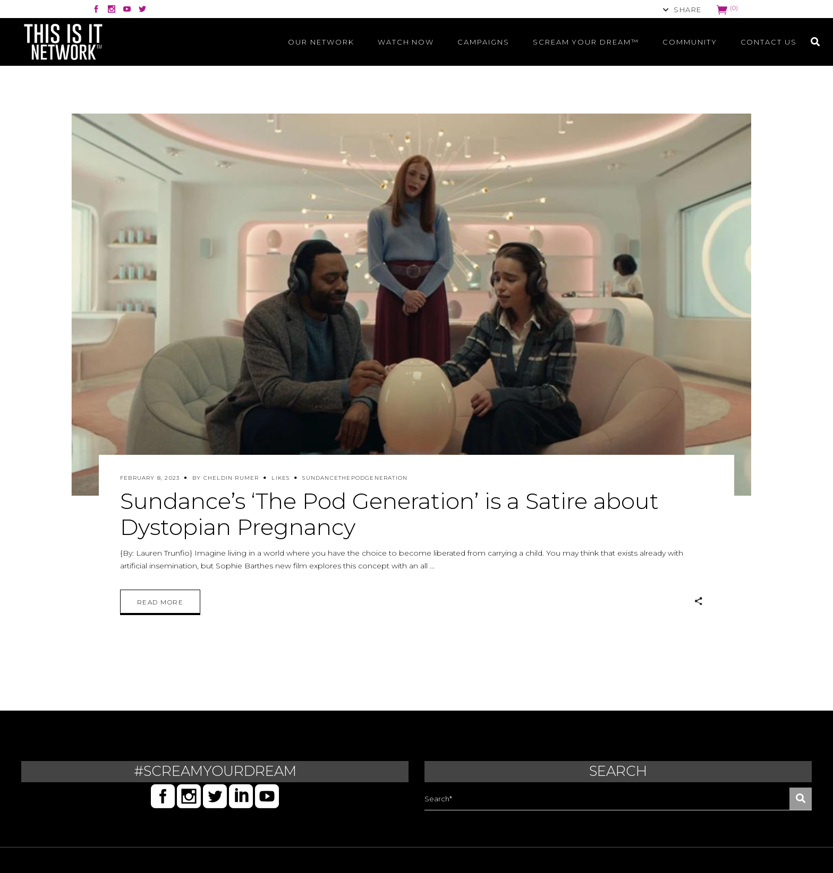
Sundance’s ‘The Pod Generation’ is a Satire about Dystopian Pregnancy (389, 514)
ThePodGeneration (372, 477)
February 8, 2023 (150, 477)
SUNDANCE (320, 477)
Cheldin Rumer (231, 477)
